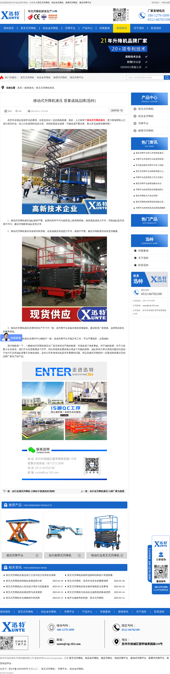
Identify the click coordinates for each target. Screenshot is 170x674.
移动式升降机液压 (96, 120)
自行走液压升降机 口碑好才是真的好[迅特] (33, 491)
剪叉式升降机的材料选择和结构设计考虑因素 (90, 575)
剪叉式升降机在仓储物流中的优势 (23, 598)
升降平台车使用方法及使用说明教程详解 (150, 160)
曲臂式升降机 (60, 77)
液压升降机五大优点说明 (147, 196)
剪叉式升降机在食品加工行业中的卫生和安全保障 (31, 575)
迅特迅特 (5, 611)
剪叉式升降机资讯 (45, 88)
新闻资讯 (122, 28)
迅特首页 (9, 28)
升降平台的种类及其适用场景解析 (150, 208)
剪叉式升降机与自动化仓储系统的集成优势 (88, 592)
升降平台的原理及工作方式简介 (149, 177)
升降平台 (70, 28)
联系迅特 (156, 28)
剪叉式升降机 (28, 28)
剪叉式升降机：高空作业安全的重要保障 (87, 581)
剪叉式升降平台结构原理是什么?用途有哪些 (150, 172)
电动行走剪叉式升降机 (105, 555)
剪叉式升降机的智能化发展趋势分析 (24, 581)
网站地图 (166, 3)
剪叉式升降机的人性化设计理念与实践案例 (27, 586)
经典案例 (104, 28)
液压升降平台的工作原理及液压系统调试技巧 (150, 154)
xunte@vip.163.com (151, 305)
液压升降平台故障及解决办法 (149, 183)
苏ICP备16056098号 (18, 669)
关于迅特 (139, 28)
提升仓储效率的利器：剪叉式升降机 (85, 598)
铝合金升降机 (50, 28)
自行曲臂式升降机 (60, 555)
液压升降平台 (76, 77)
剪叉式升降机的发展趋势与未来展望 (24, 592)
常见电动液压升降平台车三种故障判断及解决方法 (150, 166)
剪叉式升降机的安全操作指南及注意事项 (87, 586)
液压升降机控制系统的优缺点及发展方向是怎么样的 (150, 203)
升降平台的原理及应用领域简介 (149, 190)
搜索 (167, 77)
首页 (19, 88)
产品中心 (87, 28)
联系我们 (156, 3)
